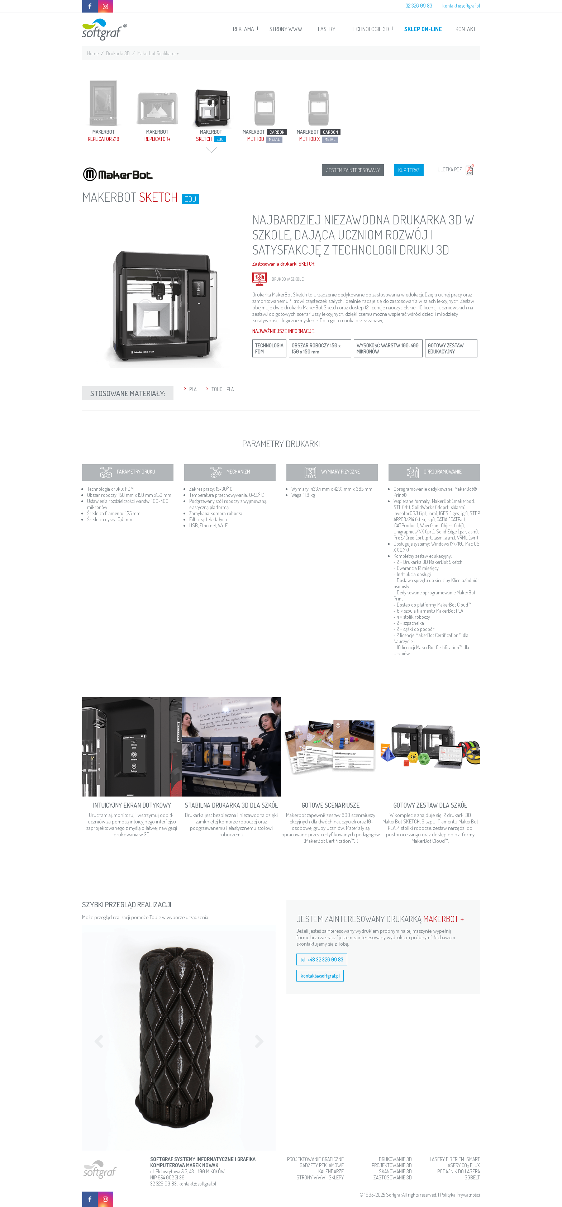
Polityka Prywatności (460, 1195)
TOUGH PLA (222, 389)
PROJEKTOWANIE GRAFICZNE (315, 1159)
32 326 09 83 (419, 6)
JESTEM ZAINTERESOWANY (353, 170)
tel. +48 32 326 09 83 (322, 959)
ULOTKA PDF (457, 169)
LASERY (326, 29)
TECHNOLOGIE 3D (370, 29)
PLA (192, 389)
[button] (96, 1038)
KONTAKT (466, 29)
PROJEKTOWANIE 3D (392, 1165)
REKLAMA (243, 29)
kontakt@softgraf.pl (461, 6)
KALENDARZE (331, 1171)
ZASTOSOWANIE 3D (392, 1177)
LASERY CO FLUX (463, 1165)
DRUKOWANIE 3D (395, 1159)
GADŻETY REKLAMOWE (322, 1165)
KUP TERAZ (409, 170)
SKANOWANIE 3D (395, 1171)
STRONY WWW (286, 29)
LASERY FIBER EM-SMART (455, 1159)
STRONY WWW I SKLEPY (320, 1177)
